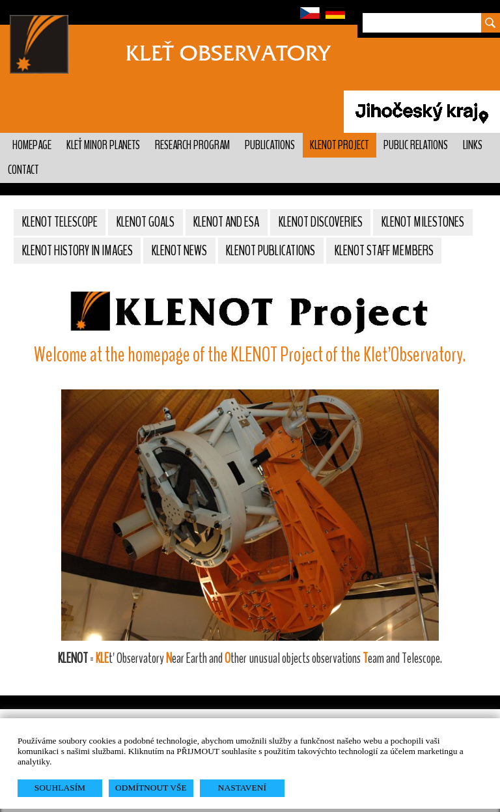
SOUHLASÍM (60, 787)
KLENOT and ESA (226, 222)
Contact (23, 169)
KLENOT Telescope (60, 222)
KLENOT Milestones (423, 222)
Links (472, 145)
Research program (192, 145)
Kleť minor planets (103, 145)
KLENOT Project (339, 145)
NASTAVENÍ (242, 787)
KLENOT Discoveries (321, 222)
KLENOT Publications (270, 251)
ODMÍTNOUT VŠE (151, 787)
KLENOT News (179, 251)
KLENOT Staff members (384, 251)
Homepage (31, 145)
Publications (270, 145)
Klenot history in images (77, 251)
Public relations (415, 145)
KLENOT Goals (145, 222)
